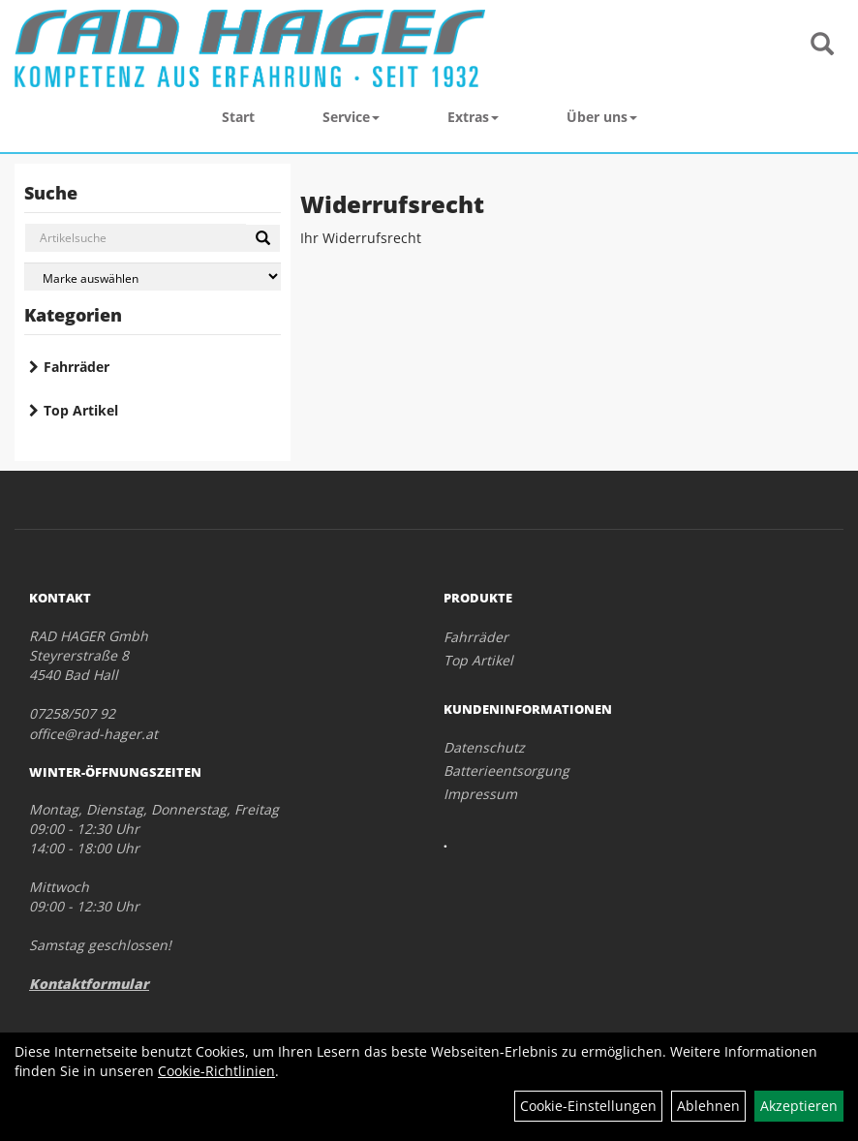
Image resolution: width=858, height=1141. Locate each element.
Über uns (602, 117)
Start (238, 117)
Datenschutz (484, 747)
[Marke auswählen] (152, 276)
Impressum (480, 794)
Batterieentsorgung (506, 770)
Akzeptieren (799, 1105)
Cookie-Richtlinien (216, 1071)
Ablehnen (708, 1105)
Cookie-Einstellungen (588, 1105)
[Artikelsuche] (822, 45)
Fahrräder (76, 366)
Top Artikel (81, 410)
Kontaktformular (89, 983)
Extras (473, 117)
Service (351, 117)
